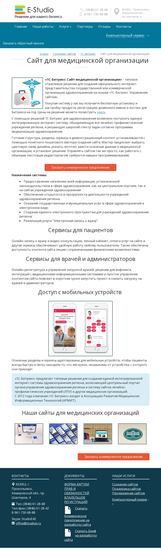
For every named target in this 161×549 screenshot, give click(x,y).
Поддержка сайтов (126, 490)
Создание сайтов (64, 55)
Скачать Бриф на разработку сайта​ (80, 536)
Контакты (124, 27)
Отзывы (105, 27)
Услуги (65, 27)
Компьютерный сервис (125, 37)
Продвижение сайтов (128, 494)
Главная (21, 27)
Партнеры (85, 27)
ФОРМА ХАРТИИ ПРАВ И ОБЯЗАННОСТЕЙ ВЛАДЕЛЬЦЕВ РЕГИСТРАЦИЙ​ (76, 494)
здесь (101, 113)
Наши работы (43, 27)
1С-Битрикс (88, 55)
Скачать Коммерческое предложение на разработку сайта (77, 517)
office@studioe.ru (28, 525)
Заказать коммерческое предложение (80, 169)
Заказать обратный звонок (23, 44)
